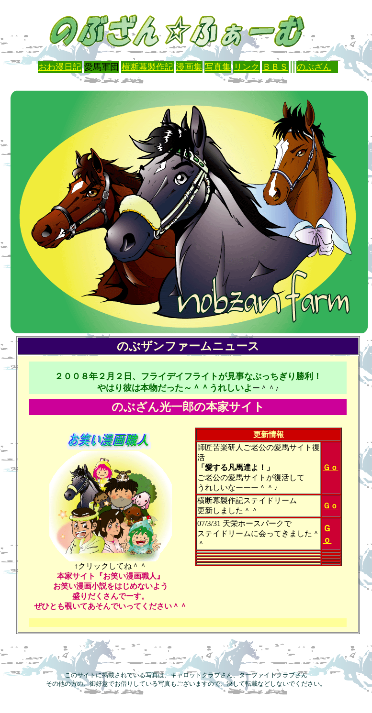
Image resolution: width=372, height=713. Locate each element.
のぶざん (314, 67)
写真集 (218, 67)
